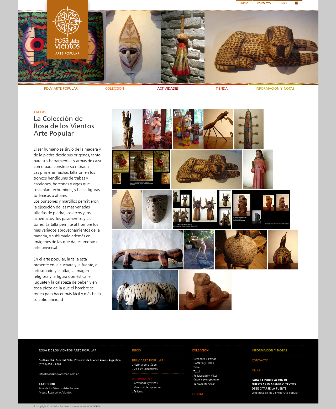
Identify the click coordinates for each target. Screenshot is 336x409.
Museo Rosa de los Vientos (55, 392)
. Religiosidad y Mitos (204, 375)
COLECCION (114, 88)
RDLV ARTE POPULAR (61, 88)
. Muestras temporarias (146, 387)
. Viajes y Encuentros (145, 369)
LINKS (283, 3)
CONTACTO (264, 3)
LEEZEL (96, 406)
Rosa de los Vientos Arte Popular (59, 388)
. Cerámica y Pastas (204, 359)
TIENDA (222, 88)
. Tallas (196, 367)
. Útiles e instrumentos (205, 380)
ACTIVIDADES (168, 88)
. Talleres (137, 391)
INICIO (244, 3)
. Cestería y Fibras (203, 363)
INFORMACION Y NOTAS (275, 88)
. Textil (196, 371)
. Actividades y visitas (145, 383)
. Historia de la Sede (144, 364)
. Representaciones (203, 384)
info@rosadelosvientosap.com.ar (59, 374)
